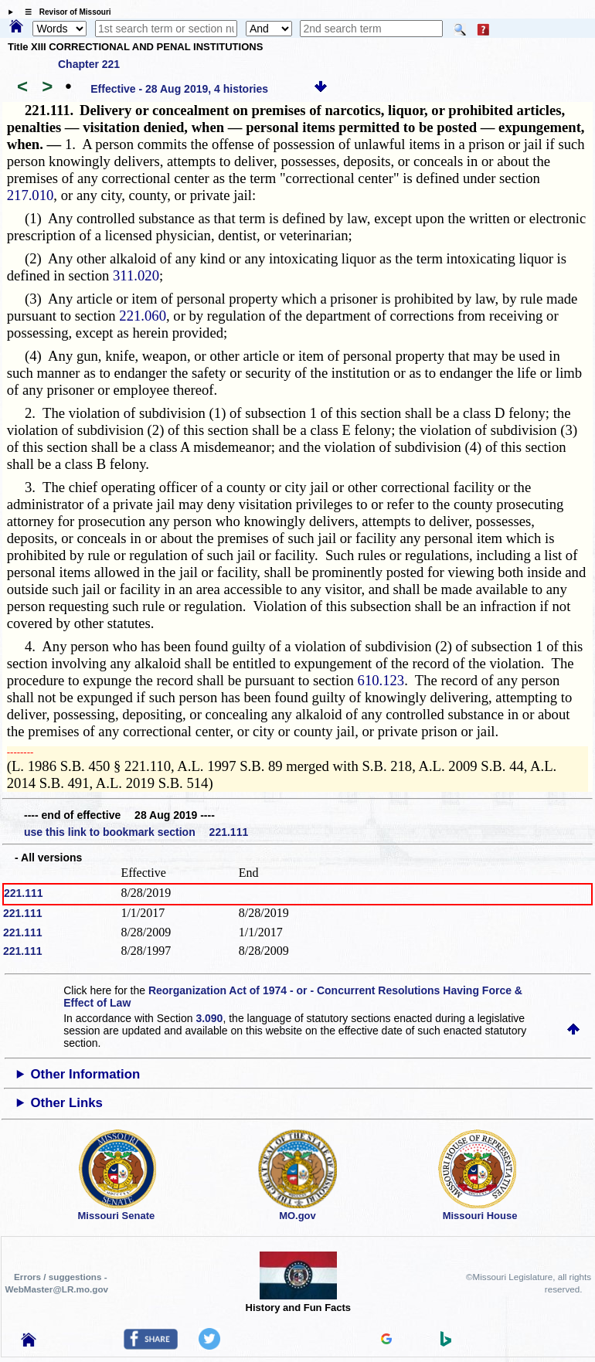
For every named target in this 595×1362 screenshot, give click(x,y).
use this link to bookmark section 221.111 (136, 832)
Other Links (67, 1102)
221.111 (23, 893)
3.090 (209, 1018)
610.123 (381, 680)
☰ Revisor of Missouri (64, 12)
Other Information (86, 1074)
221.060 (142, 315)
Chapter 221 (89, 64)
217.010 (30, 195)
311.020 (136, 275)
